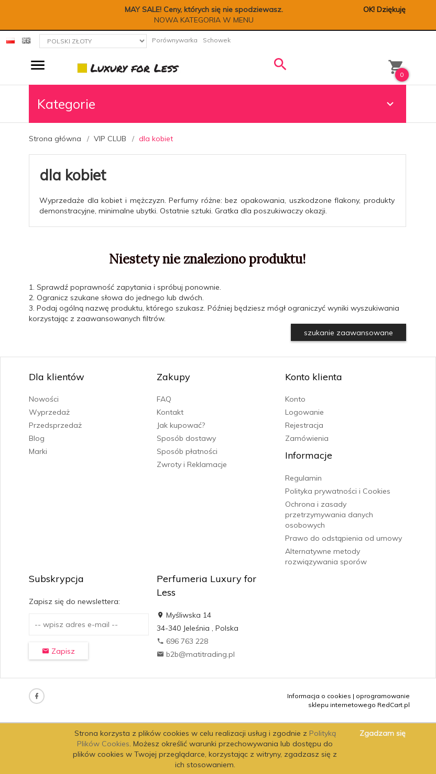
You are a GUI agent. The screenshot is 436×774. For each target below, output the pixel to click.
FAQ (164, 399)
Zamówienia (307, 438)
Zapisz (58, 651)
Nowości (44, 399)
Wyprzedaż (49, 412)
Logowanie (304, 412)
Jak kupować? (181, 425)
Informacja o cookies (319, 696)
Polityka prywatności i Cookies (337, 491)
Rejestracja (304, 425)
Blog (37, 438)
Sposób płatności (187, 451)
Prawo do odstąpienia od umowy (343, 538)
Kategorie (217, 104)
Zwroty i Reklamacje (192, 464)
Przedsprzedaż (55, 425)
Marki (38, 451)
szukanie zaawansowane (348, 332)
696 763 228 (182, 641)
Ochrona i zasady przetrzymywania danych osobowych (329, 514)
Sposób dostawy (186, 438)
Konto (295, 399)
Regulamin (303, 478)
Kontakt (170, 412)
